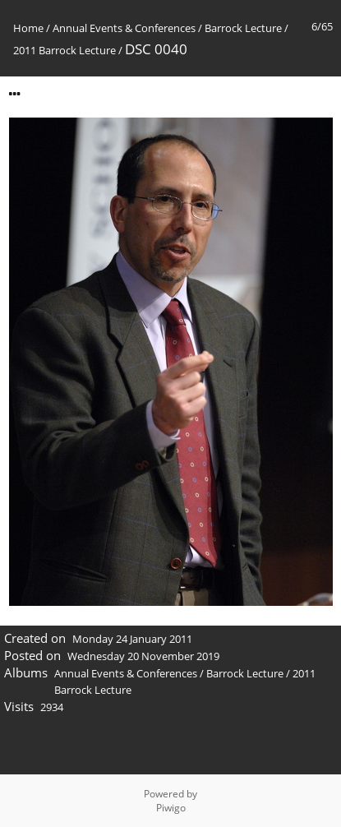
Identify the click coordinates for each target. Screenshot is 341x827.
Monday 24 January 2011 (132, 638)
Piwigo (171, 808)
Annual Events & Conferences (124, 28)
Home (28, 28)
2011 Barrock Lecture (64, 50)
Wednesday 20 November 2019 (143, 656)
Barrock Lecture (243, 28)
